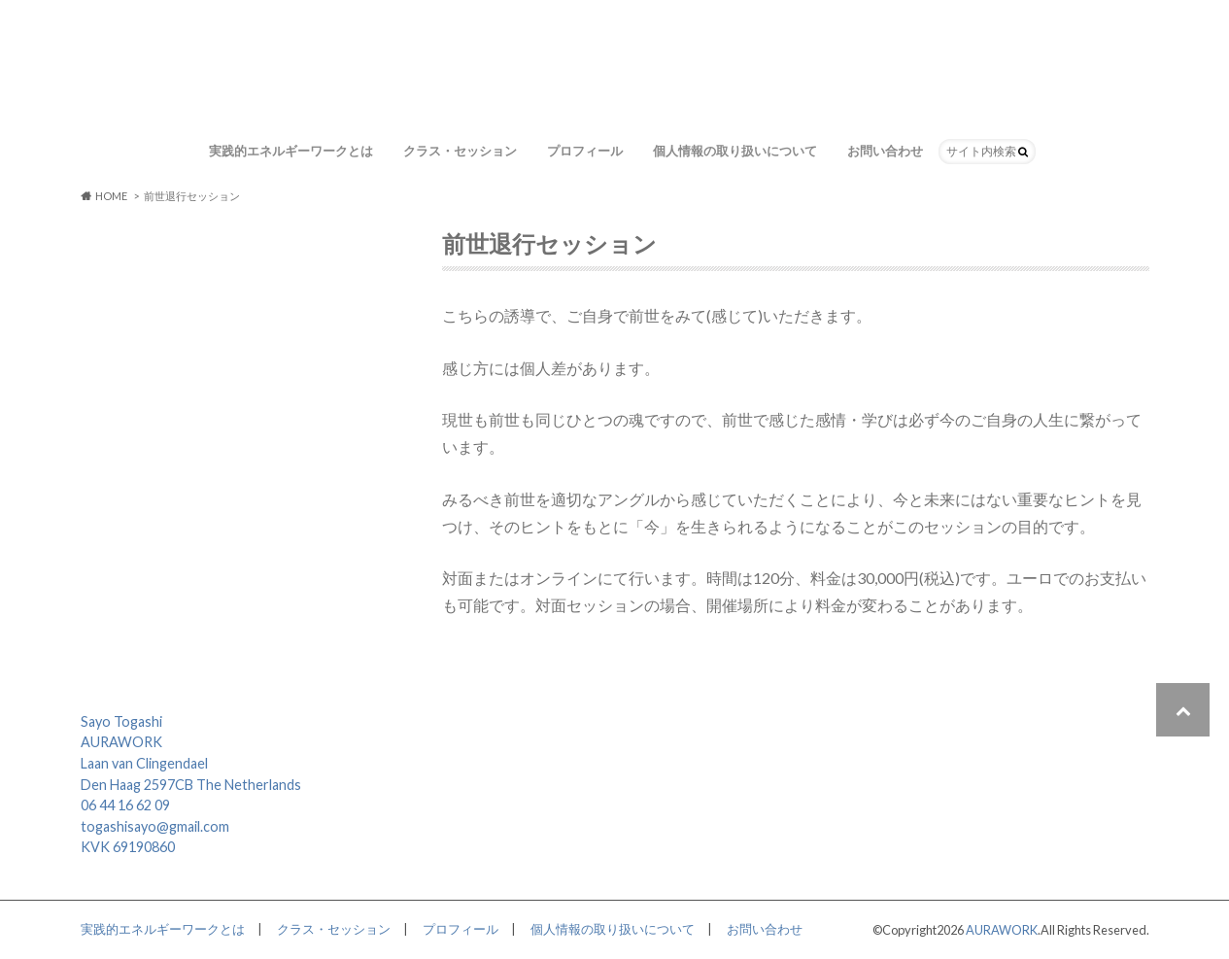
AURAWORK (1002, 930)
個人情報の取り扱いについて (735, 150)
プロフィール (585, 150)
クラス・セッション (460, 150)
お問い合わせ (885, 150)
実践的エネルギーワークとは (291, 150)
